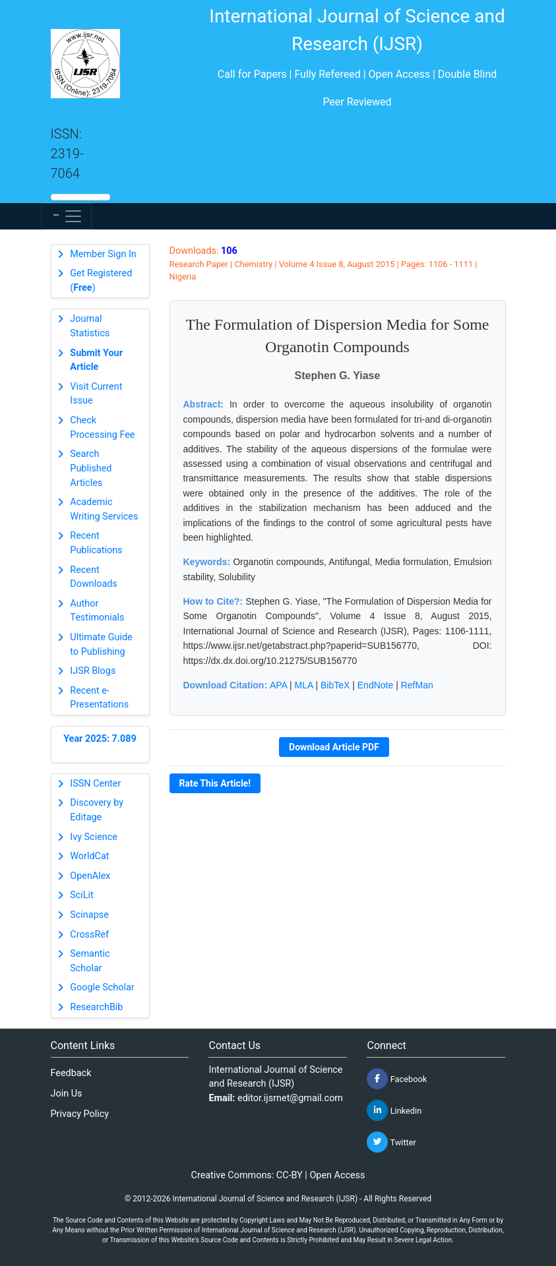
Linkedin (394, 1110)
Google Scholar (102, 987)
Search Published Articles (90, 468)
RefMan (417, 685)
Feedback (71, 1073)
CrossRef (89, 934)
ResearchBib (96, 1007)
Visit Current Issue (96, 394)
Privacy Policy (80, 1114)
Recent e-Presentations (99, 698)
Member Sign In (103, 254)
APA (278, 685)
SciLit (82, 895)
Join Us (66, 1093)
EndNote (375, 685)
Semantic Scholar (89, 961)
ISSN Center (95, 783)
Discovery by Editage (96, 810)
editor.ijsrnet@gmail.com (290, 1098)
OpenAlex (90, 876)
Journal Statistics (89, 326)
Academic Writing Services (104, 509)
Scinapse (89, 914)
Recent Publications (96, 543)
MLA (304, 685)
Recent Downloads (93, 577)
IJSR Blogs (92, 671)
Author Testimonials (97, 611)
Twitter (391, 1142)
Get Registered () (101, 280)
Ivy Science (93, 837)
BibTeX (335, 685)
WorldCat (89, 856)
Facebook (397, 1078)
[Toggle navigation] (66, 216)
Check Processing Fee (102, 427)
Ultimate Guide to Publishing (101, 644)
